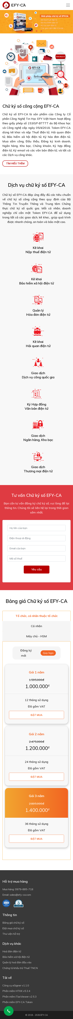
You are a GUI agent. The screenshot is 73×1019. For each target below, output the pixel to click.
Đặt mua (36, 715)
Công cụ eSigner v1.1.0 (15, 985)
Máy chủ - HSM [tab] (36, 636)
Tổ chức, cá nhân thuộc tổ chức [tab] (37, 616)
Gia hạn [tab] (48, 653)
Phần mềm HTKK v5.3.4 (16, 991)
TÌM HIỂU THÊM (15, 163)
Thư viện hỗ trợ (11, 933)
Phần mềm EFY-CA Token (17, 1002)
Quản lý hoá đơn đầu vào (16, 962)
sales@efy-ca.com (20, 894)
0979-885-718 (24, 889)
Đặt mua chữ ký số (13, 928)
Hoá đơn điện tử (11, 951)
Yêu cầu (36, 569)
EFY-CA (44, 1015)
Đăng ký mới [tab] (26, 653)
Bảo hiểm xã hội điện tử (16, 956)
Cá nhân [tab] (36, 626)
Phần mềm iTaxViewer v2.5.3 (19, 996)
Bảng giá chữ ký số (13, 922)
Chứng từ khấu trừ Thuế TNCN (20, 968)
